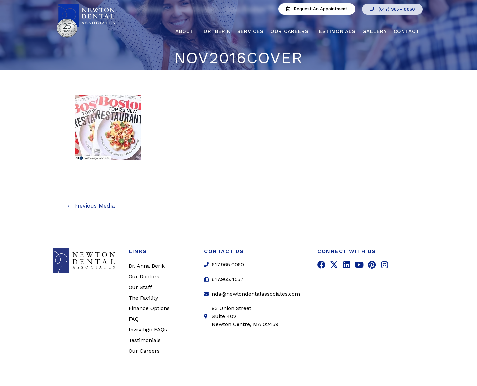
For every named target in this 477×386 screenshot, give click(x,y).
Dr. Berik (217, 31)
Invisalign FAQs (148, 329)
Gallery (374, 31)
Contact (408, 31)
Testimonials (335, 31)
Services (250, 31)
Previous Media (91, 205)
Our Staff (140, 287)
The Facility (143, 298)
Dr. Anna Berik (147, 266)
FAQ (134, 319)
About (186, 31)
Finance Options (149, 308)
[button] (316, 9)
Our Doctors (144, 276)
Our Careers (289, 31)
